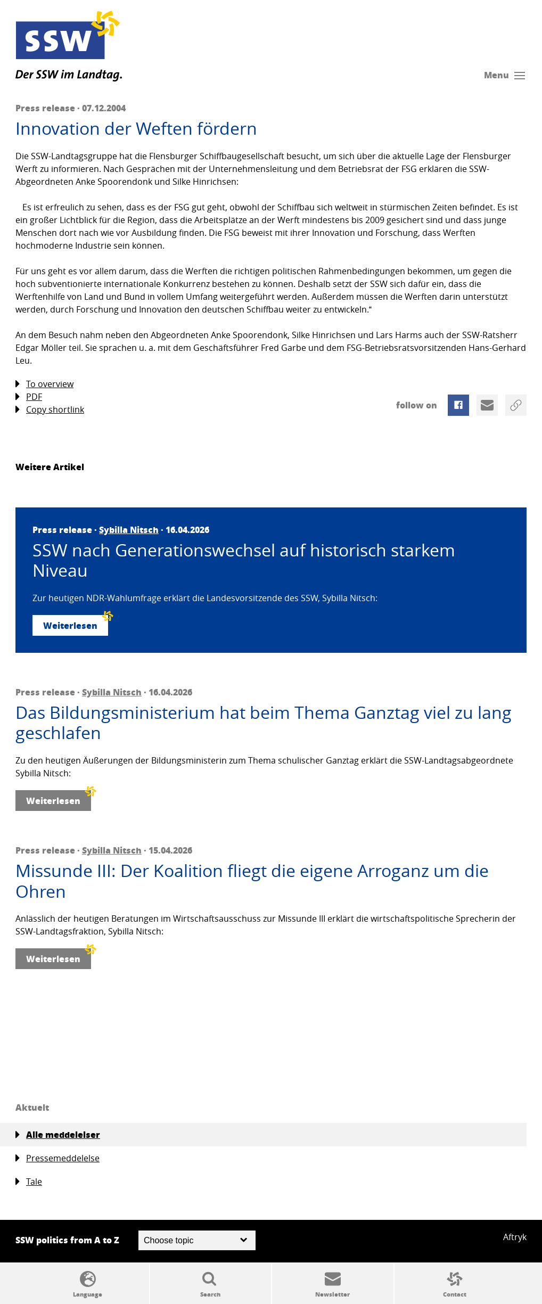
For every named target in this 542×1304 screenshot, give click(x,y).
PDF (28, 397)
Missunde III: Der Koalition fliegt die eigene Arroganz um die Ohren (252, 880)
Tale (28, 1182)
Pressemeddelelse (57, 1158)
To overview (44, 384)
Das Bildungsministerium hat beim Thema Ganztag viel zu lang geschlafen (263, 722)
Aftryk (515, 1237)
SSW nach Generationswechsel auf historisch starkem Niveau (243, 560)
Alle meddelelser (57, 1134)
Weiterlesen (75, 623)
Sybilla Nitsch (129, 529)
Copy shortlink (49, 410)
